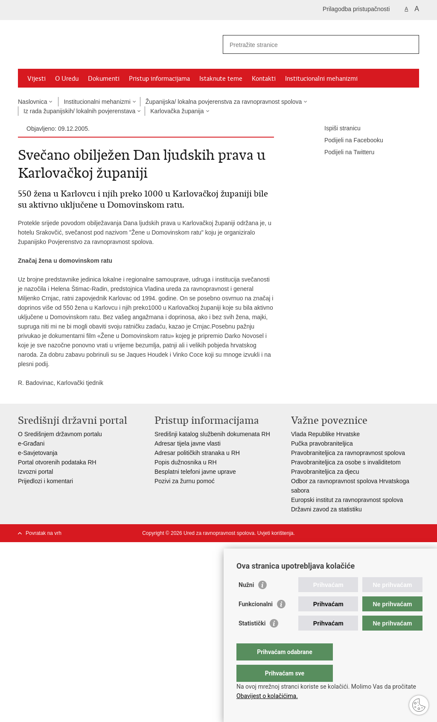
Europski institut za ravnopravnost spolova (347, 499)
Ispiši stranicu (336, 128)
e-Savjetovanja (38, 452)
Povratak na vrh (43, 533)
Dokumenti (103, 78)
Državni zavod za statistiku (326, 509)
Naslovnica (32, 101)
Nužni (246, 602)
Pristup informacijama (159, 78)
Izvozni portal (35, 471)
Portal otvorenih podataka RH (58, 462)
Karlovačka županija (177, 111)
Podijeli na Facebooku (347, 140)
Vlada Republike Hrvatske (325, 434)
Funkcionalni (256, 621)
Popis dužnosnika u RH (185, 462)
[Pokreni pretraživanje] (409, 44)
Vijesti (36, 78)
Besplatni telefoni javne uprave (195, 471)
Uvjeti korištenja (275, 533)
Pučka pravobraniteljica (322, 443)
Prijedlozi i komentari (45, 481)
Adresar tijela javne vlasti (187, 443)
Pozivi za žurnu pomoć (184, 481)
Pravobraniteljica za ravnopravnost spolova (348, 452)
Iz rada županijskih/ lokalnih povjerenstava (79, 111)
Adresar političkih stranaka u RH (197, 452)
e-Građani (31, 443)
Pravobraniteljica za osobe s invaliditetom (346, 462)
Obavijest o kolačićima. (267, 696)
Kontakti (264, 78)
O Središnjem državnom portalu (60, 434)
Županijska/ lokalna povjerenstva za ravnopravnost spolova (224, 101)
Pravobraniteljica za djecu (325, 471)
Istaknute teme (220, 78)
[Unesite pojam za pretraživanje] (311, 45)
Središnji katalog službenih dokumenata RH (212, 434)
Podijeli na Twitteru (343, 152)
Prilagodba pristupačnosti (356, 9)
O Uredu (67, 78)
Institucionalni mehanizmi (321, 78)
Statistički (252, 640)
